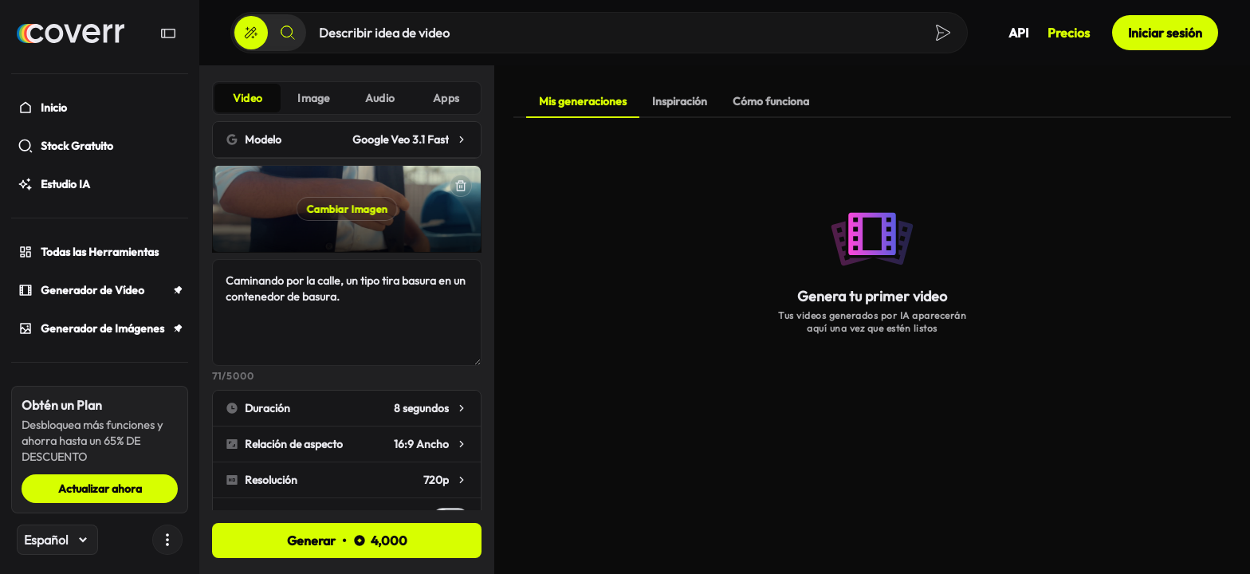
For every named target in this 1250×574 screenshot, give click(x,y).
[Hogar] (70, 33)
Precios (1069, 33)
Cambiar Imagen (347, 208)
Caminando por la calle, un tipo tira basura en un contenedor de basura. (347, 312)
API (1018, 33)
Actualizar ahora (100, 489)
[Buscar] (288, 32)
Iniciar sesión (1165, 33)
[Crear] (251, 32)
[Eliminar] (461, 186)
